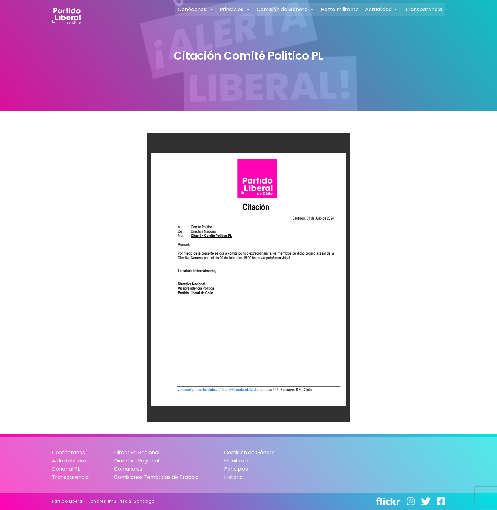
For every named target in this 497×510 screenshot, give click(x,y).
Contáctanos (68, 452)
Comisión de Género (285, 9)
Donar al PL (66, 469)
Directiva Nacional (136, 452)
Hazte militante (340, 9)
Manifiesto (237, 460)
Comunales (128, 469)
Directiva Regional (136, 460)
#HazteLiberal (69, 460)
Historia (233, 477)
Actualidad (382, 9)
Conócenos (195, 9)
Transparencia (423, 9)
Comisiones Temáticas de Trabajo (156, 477)
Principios (235, 9)
